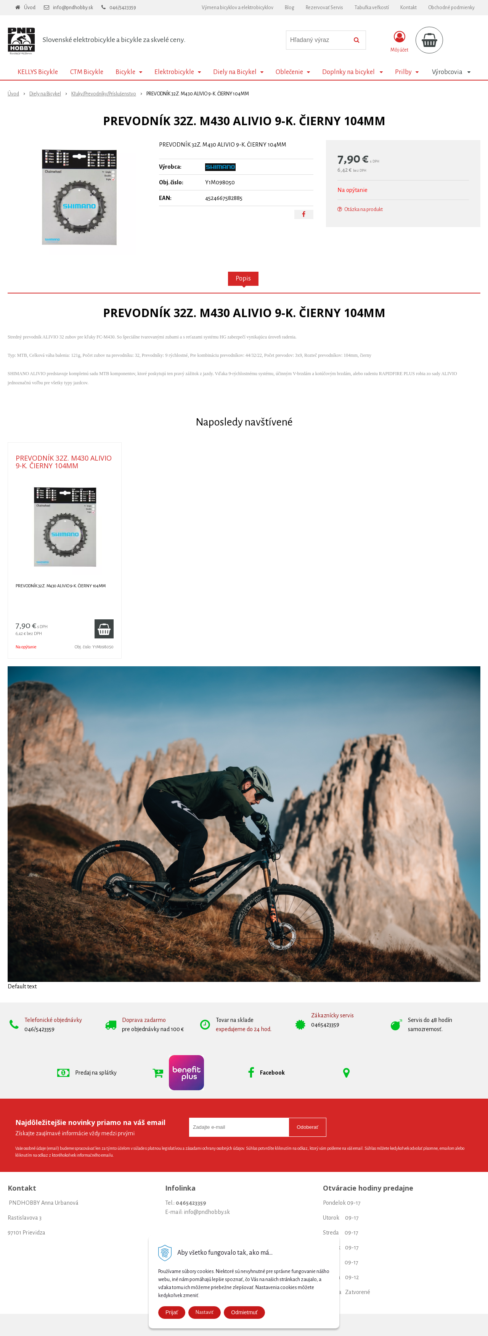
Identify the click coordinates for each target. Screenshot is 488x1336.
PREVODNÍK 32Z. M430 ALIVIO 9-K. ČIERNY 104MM (64, 461)
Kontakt (408, 7)
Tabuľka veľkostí (372, 7)
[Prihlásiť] (399, 41)
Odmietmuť (244, 1312)
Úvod (29, 7)
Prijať (171, 1312)
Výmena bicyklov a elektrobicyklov (237, 7)
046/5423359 (122, 7)
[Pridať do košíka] (104, 628)
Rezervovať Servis (324, 7)
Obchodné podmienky (451, 7)
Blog (289, 7)
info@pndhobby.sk (73, 7)
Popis (243, 278)
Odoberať (307, 1127)
